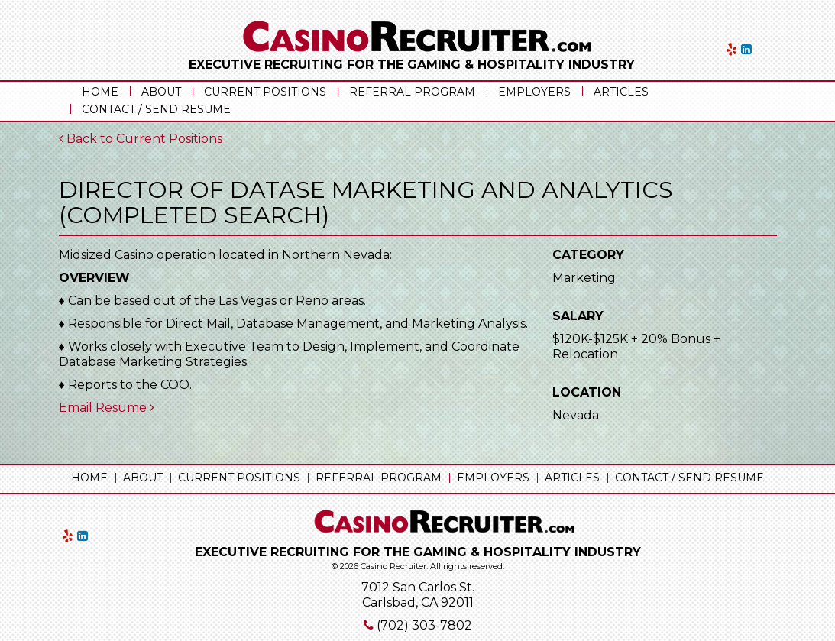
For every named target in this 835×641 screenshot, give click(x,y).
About (161, 92)
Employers (534, 92)
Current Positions (265, 92)
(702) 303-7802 (424, 625)
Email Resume (106, 407)
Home (100, 92)
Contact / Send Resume (156, 109)
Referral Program (412, 92)
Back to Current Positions (140, 138)
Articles (621, 92)
